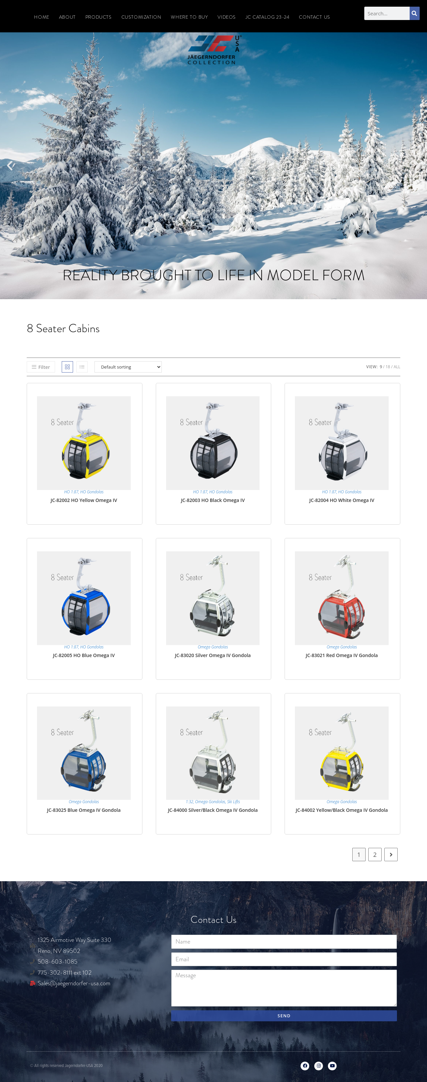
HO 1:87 (71, 492)
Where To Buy (189, 17)
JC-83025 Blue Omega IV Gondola (83, 810)
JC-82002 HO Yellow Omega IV (84, 500)
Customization (141, 17)
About (67, 17)
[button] (9, 165)
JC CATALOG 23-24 (267, 17)
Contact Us (314, 17)
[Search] (415, 13)
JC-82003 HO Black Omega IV (213, 500)
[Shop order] (128, 367)
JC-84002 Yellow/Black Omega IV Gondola (342, 810)
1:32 (189, 801)
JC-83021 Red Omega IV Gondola (342, 655)
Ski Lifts (233, 801)
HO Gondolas (91, 492)
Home (41, 17)
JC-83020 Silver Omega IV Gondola (213, 655)
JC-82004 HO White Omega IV (341, 500)
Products (98, 17)
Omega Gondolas (213, 647)
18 (388, 367)
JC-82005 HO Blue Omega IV (84, 655)
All (397, 367)
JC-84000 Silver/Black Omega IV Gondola (213, 810)
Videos (227, 17)
